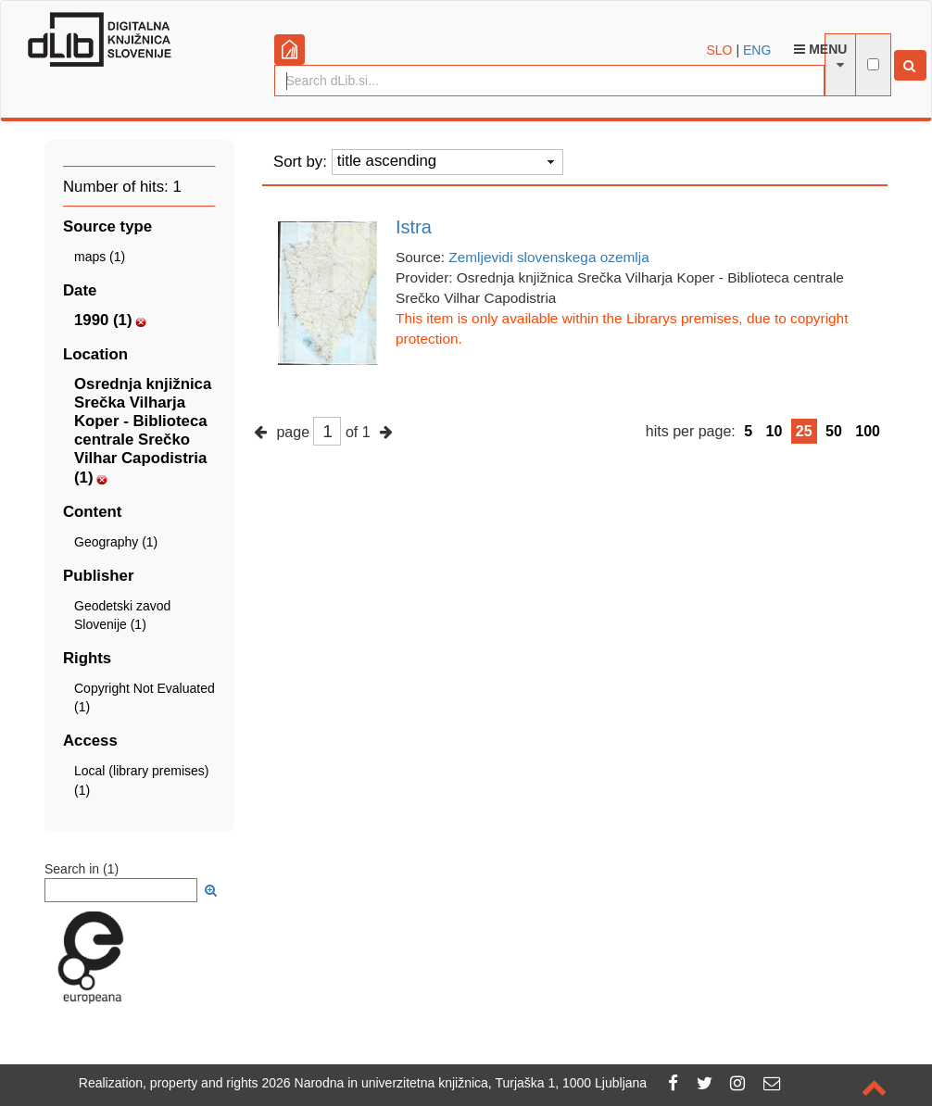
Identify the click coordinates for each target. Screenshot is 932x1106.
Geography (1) (115, 541)
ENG (757, 50)
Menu (820, 49)
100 (867, 431)
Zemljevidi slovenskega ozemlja (548, 257)
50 (833, 431)
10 (774, 431)
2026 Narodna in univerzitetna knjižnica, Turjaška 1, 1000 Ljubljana (455, 1082)
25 (804, 431)
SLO (720, 50)
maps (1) (99, 256)
